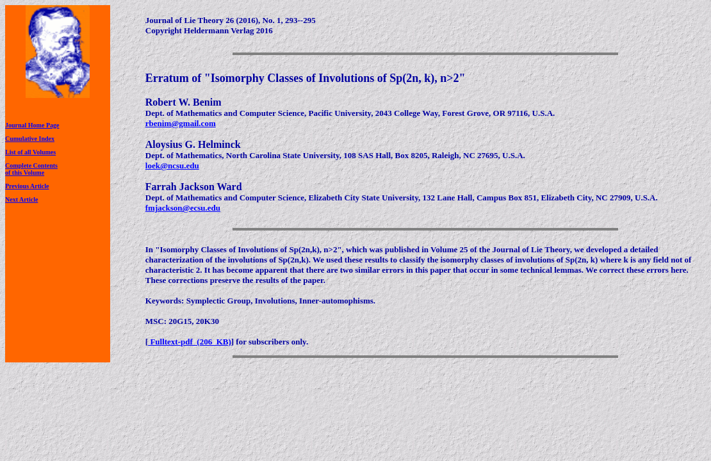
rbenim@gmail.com (180, 123)
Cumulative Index (29, 138)
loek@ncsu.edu (172, 165)
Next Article (21, 199)
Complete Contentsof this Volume (31, 169)
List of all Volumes (30, 152)
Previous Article (27, 186)
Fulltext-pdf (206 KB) (189, 341)
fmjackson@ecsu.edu (182, 208)
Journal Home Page (32, 125)
